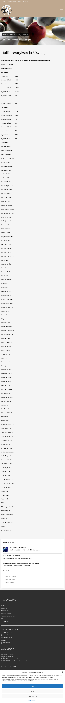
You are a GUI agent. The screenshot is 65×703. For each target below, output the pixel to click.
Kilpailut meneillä (10, 576)
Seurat (3, 640)
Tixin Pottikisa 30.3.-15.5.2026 (17, 547)
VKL (2, 618)
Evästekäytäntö (32, 700)
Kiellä (32, 691)
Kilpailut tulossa (10, 579)
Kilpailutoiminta (6, 613)
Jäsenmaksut (5, 643)
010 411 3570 (24, 1)
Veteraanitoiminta (7, 637)
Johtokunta (4, 635)
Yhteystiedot (5, 621)
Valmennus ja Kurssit (8, 616)
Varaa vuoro (5, 611)
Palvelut (3, 605)
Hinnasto (4, 608)
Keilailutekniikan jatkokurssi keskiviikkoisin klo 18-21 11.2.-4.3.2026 (21, 563)
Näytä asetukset (32, 696)
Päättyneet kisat (10, 582)
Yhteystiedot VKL (6, 632)
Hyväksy (32, 686)
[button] (62, 672)
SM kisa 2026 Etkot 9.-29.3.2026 (11, 556)
